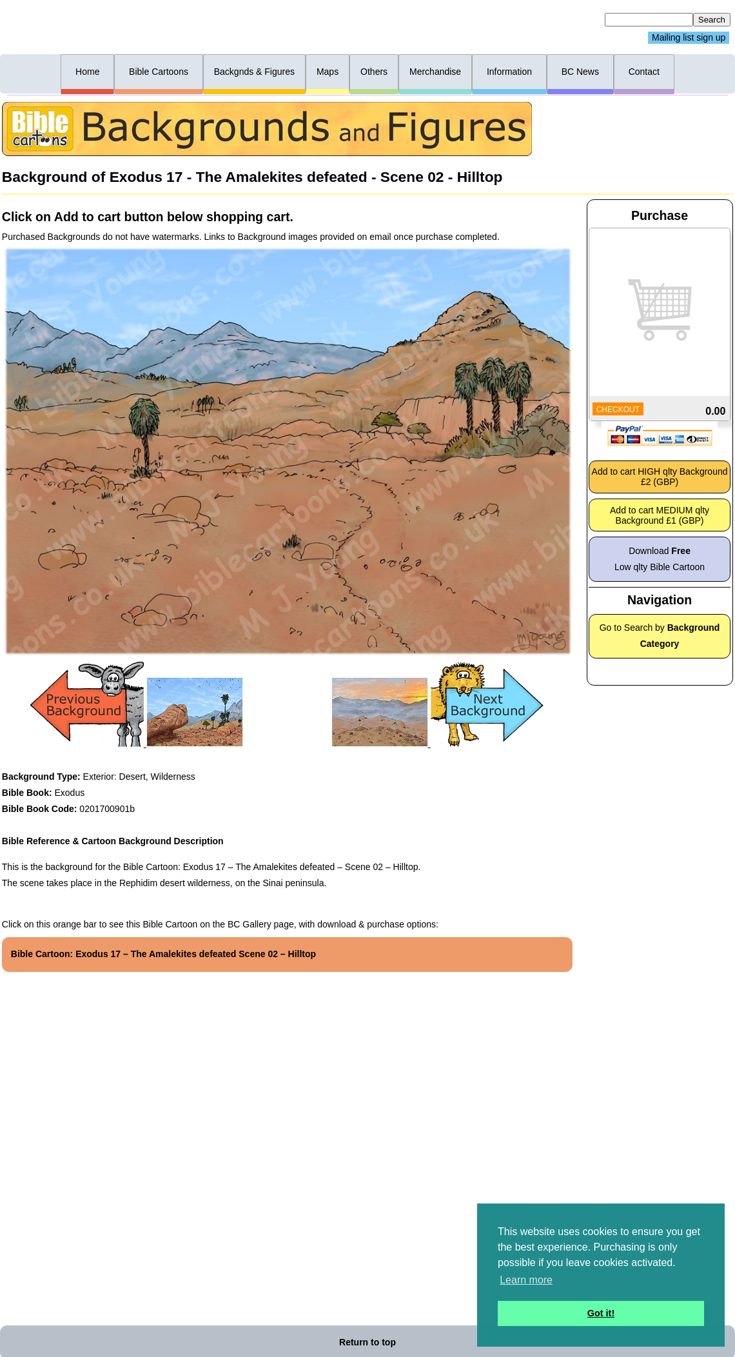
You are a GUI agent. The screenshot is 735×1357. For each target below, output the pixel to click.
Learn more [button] (526, 1279)
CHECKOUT (618, 409)
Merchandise (435, 71)
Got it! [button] (600, 1313)
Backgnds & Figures (254, 71)
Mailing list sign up (688, 38)
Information (509, 71)
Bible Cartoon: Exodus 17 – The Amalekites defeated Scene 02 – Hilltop (163, 954)
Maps (327, 71)
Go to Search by (660, 635)
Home (87, 71)
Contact (644, 71)
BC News (580, 71)
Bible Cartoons (158, 71)
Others (373, 71)
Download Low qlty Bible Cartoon (659, 559)
